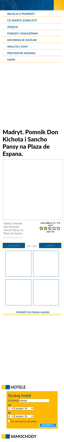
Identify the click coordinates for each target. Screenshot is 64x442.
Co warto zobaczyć (22, 20)
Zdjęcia (12, 26)
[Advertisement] (32, 96)
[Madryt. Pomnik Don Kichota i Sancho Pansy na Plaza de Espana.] (18, 275)
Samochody (24, 436)
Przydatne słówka (21, 53)
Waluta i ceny (17, 46)
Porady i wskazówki (22, 33)
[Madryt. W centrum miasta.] (46, 304)
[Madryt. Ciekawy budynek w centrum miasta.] (18, 304)
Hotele (18, 387)
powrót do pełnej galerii (32, 312)
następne (50, 245)
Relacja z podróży (21, 13)
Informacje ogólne (22, 40)
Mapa (11, 59)
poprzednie (13, 245)
